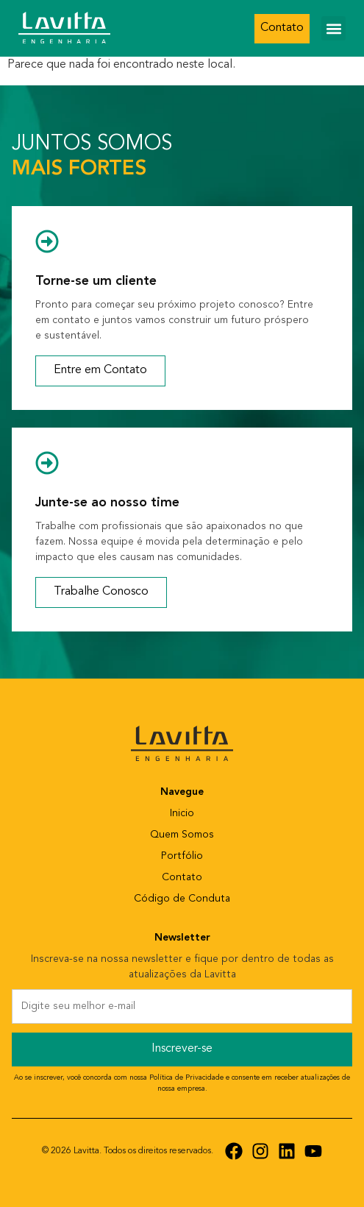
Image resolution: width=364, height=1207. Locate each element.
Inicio (182, 813)
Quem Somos (182, 834)
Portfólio (182, 856)
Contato (182, 877)
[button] (333, 28)
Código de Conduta (182, 899)
